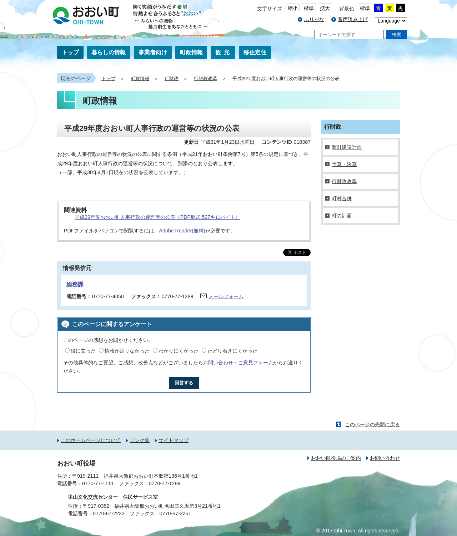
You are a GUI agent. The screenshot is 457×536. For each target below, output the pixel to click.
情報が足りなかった (127, 351)
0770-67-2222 (109, 513)
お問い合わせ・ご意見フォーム (238, 362)
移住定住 (254, 52)
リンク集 (140, 440)
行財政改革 (205, 78)
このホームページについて (91, 440)
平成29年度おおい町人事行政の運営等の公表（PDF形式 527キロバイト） (157, 217)
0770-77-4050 (108, 296)
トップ (70, 52)
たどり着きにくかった (232, 351)
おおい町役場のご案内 (336, 458)
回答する (184, 382)
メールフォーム (226, 296)
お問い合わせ (385, 458)
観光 (223, 52)
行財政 (172, 78)
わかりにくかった (179, 351)
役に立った (83, 351)
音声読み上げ (353, 19)
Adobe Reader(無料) (182, 230)
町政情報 (191, 52)
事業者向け (153, 52)
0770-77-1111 (98, 483)
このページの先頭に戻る (372, 424)
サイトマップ (174, 440)
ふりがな (314, 19)
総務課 (75, 284)
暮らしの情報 (108, 52)
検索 (396, 34)
